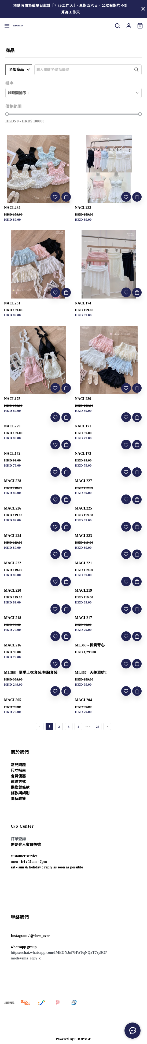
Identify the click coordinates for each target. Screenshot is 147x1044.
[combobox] (73, 93)
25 (97, 727)
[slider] (7, 114)
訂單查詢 (18, 839)
